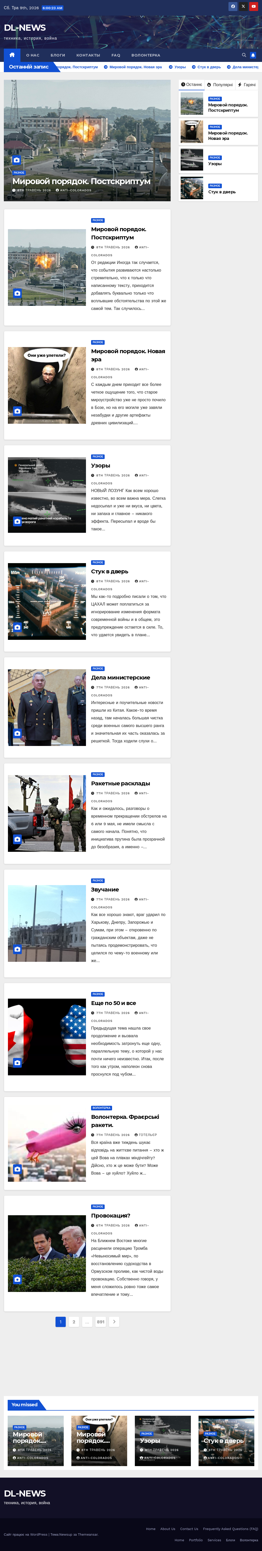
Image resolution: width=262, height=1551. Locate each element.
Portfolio (196, 1540)
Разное (19, 172)
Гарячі (247, 84)
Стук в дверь (222, 191)
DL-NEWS (24, 27)
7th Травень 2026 (113, 687)
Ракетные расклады (121, 783)
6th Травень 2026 (113, 1225)
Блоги (58, 55)
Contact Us (189, 1529)
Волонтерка (146, 55)
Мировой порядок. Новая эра (228, 136)
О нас (33, 55)
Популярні (220, 84)
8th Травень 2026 (34, 190)
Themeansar (87, 1534)
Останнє (191, 84)
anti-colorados (73, 190)
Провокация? (110, 1215)
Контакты (88, 55)
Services (214, 1540)
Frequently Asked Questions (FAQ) (230, 1529)
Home (151, 1529)
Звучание (104, 889)
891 (100, 1321)
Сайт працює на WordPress (26, 1534)
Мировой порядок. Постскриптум (81, 181)
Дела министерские (120, 677)
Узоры (215, 163)
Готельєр (146, 1135)
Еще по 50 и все (113, 1003)
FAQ (116, 55)
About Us (167, 1529)
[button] (244, 55)
